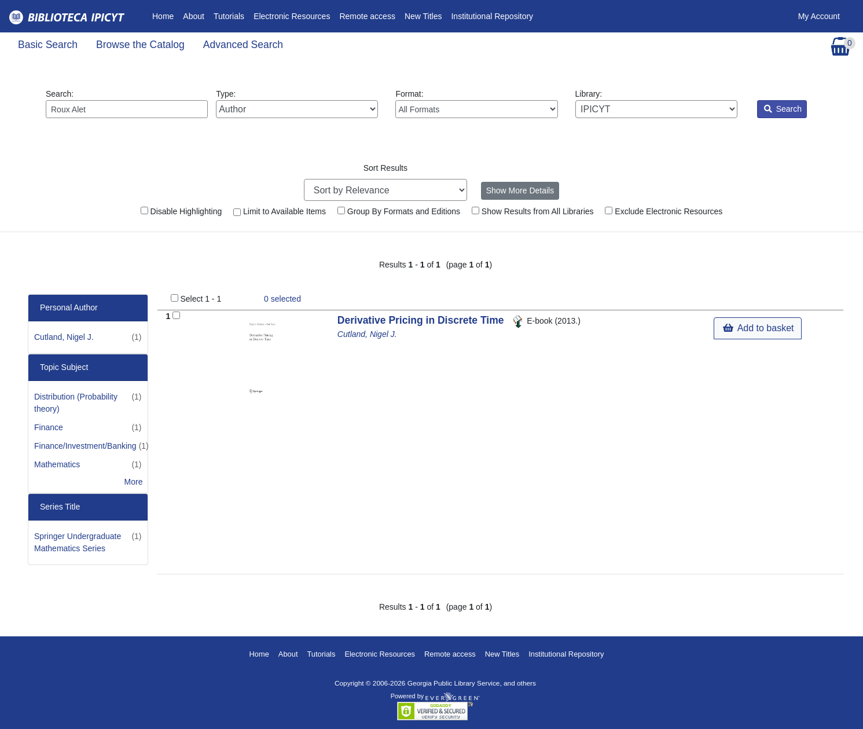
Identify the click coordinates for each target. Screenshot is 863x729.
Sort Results (385, 168)
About (193, 16)
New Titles (423, 16)
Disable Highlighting (181, 211)
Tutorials (229, 16)
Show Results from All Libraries (533, 211)
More (133, 481)
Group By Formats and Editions (398, 211)
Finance (48, 427)
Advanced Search (243, 44)
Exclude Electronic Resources (663, 211)
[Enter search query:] (127, 109)
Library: (656, 103)
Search (783, 108)
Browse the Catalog (140, 44)
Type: (297, 103)
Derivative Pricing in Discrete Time (421, 320)
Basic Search (48, 44)
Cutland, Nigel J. (64, 337)
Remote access (367, 16)
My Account (819, 16)
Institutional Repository (492, 16)
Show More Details (520, 190)
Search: (127, 103)
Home (165, 15)
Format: (476, 103)
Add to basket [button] (758, 328)
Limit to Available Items (279, 211)
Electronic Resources (292, 16)
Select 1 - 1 (200, 298)
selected (282, 298)
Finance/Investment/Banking (85, 445)
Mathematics (57, 464)
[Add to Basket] (176, 315)
